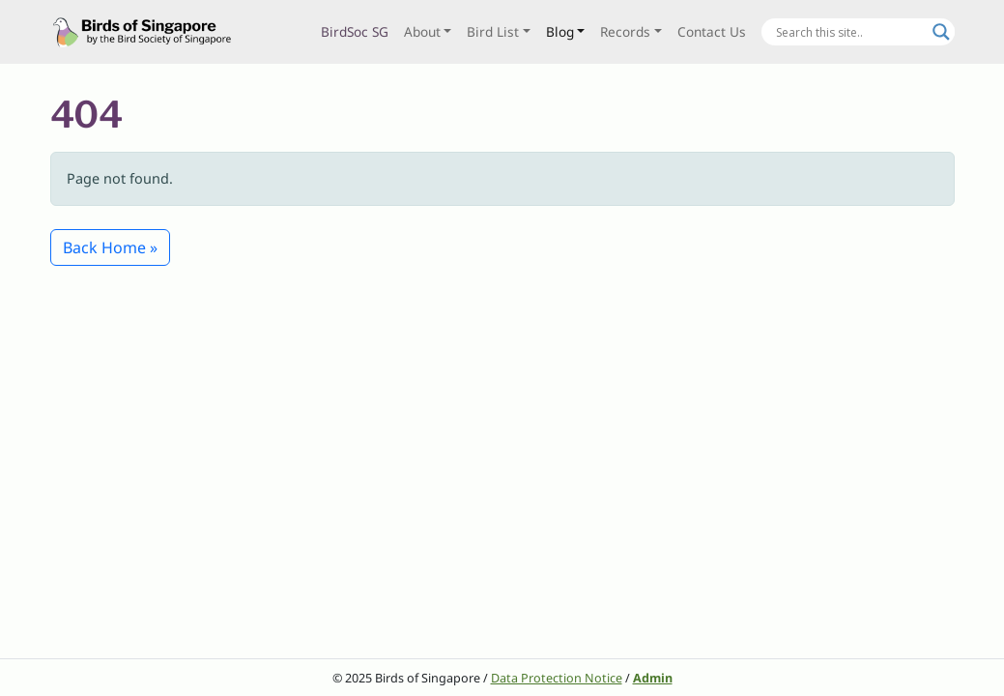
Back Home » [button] (110, 247)
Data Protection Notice (556, 678)
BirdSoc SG (354, 31)
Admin (653, 678)
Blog (560, 31)
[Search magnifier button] (941, 31)
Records (625, 31)
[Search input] (849, 31)
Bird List (493, 31)
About (422, 31)
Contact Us (711, 31)
